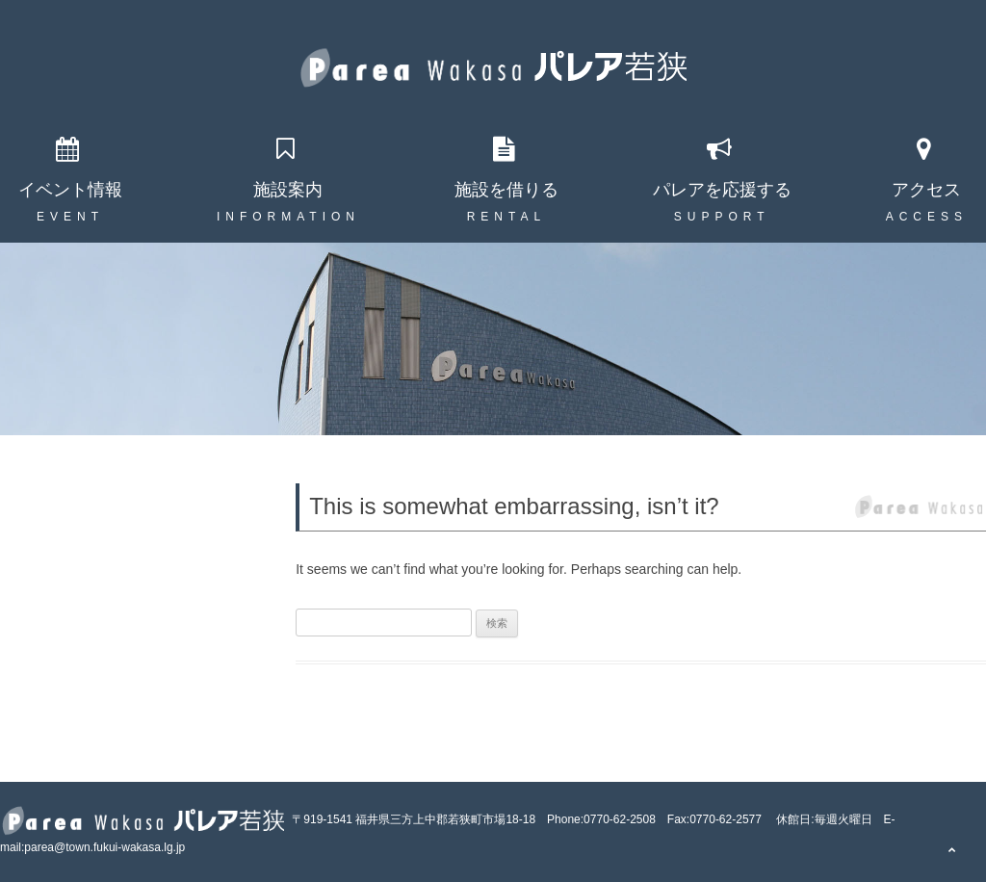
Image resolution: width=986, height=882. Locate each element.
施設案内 (288, 189)
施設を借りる (506, 189)
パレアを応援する (722, 189)
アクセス (926, 189)
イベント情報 (70, 189)
